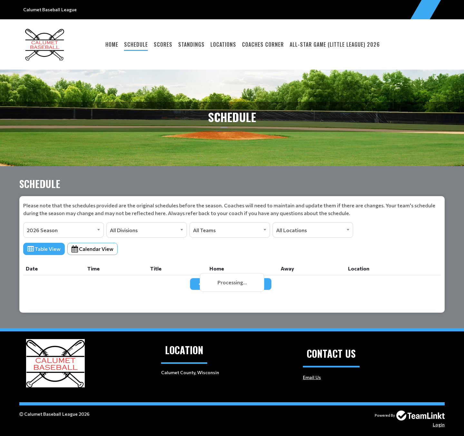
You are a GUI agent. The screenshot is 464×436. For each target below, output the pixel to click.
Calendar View (92, 249)
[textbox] (232, 209)
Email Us (312, 377)
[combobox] (63, 230)
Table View (44, 249)
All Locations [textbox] (291, 230)
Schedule (136, 44)
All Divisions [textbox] (124, 230)
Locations (223, 44)
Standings (191, 44)
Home (111, 44)
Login (439, 424)
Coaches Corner (263, 44)
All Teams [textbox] (204, 230)
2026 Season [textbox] (42, 230)
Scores (163, 44)
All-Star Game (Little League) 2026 (335, 44)
